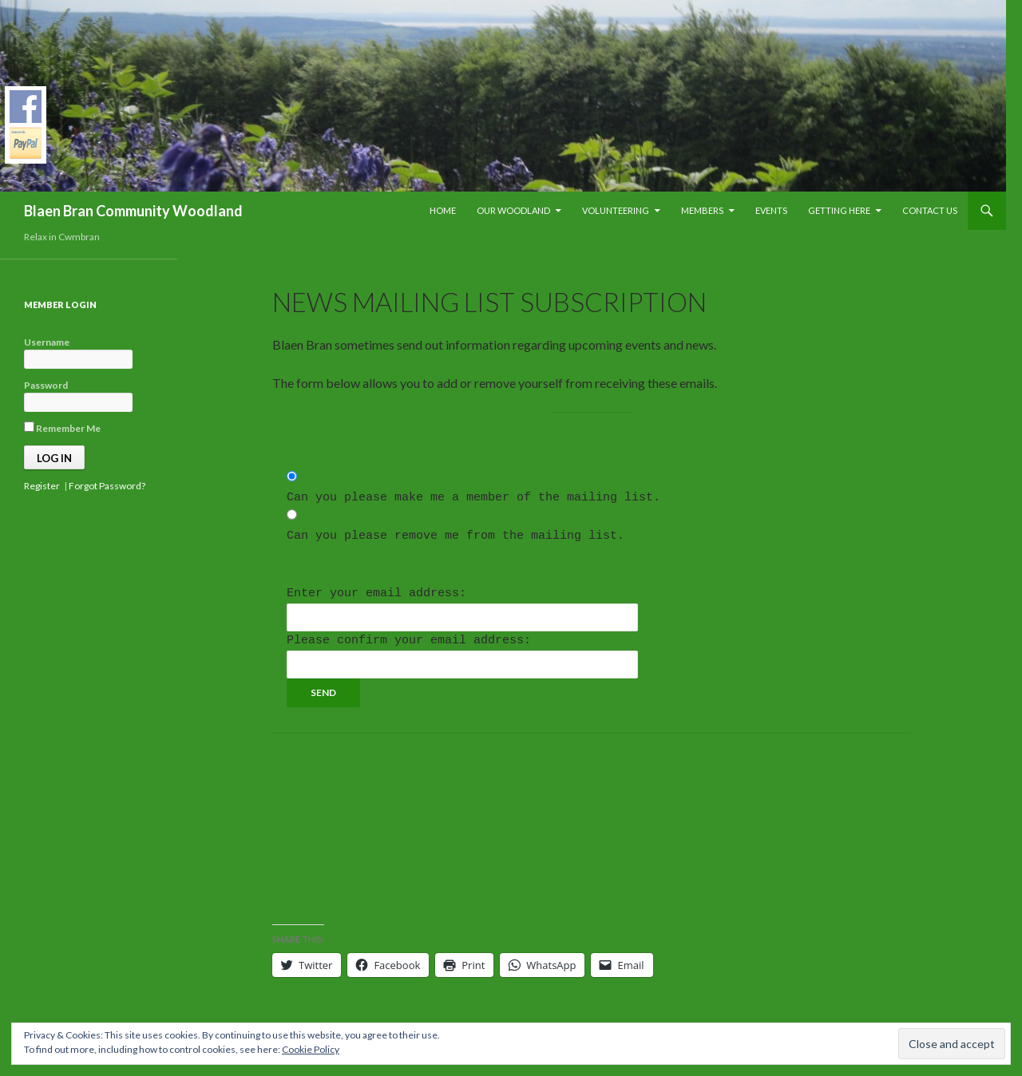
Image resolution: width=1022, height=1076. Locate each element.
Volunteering (615, 210)
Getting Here (839, 210)
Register (42, 486)
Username (46, 342)
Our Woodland (513, 210)
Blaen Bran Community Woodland (133, 211)
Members (702, 210)
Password (46, 385)
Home (443, 210)
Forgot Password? (107, 486)
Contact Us (929, 210)
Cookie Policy (310, 1049)
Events (771, 210)
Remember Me (62, 427)
